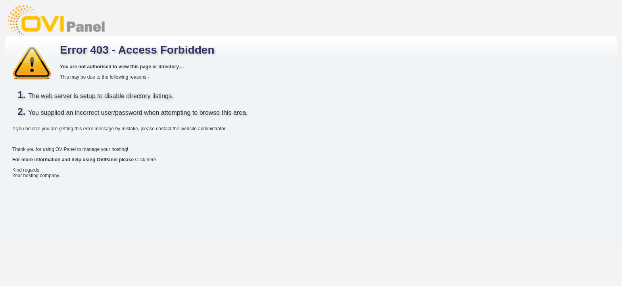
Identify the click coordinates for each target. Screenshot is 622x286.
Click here (145, 159)
